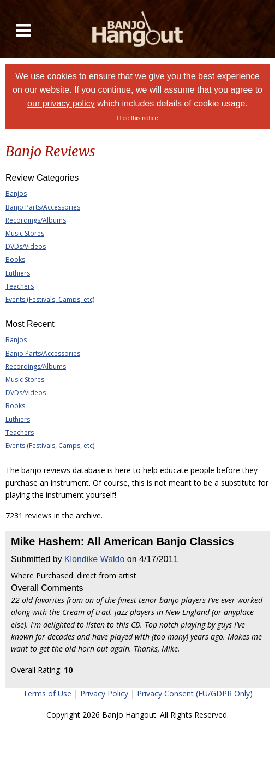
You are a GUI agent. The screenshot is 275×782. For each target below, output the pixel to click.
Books (15, 259)
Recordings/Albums (35, 220)
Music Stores (24, 233)
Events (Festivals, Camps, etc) (49, 299)
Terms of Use (47, 693)
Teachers (19, 286)
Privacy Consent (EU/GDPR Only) (195, 693)
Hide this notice (137, 118)
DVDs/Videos (25, 246)
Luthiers (17, 273)
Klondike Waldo (94, 559)
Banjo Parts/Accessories (42, 207)
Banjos (16, 193)
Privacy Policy (104, 693)
